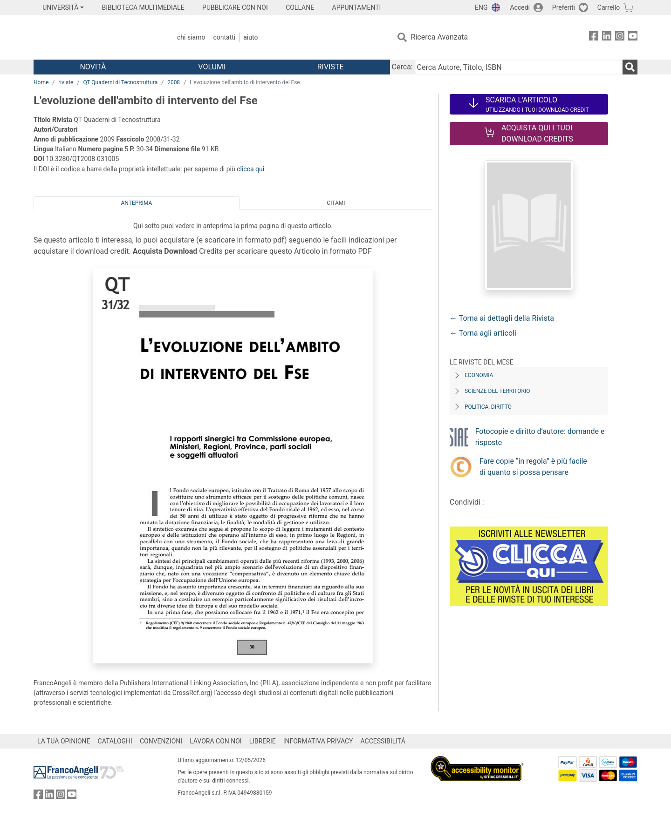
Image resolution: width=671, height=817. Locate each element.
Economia (479, 375)
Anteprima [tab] (136, 203)
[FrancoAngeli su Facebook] (593, 37)
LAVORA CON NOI (216, 741)
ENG (481, 7)
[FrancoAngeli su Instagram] (619, 37)
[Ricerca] (630, 67)
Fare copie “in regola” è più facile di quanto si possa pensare (533, 467)
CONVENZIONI (161, 741)
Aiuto (250, 37)
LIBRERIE (262, 741)
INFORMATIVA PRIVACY (318, 741)
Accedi (520, 7)
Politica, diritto (488, 407)
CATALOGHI (115, 741)
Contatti (224, 37)
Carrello (608, 7)
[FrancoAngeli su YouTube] (632, 37)
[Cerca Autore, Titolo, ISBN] (519, 67)
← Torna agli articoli (483, 333)
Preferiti (563, 7)
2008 (173, 82)
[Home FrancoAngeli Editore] (95, 37)
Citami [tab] (336, 203)
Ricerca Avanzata (439, 37)
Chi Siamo (191, 37)
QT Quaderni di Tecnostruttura (120, 82)
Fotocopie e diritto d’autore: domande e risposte (540, 437)
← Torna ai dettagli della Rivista (502, 318)
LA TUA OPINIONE (63, 741)
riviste (65, 82)
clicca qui (250, 169)
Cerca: (402, 66)
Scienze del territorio (497, 391)
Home (41, 82)
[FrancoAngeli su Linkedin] (606, 37)
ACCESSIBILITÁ (383, 741)
